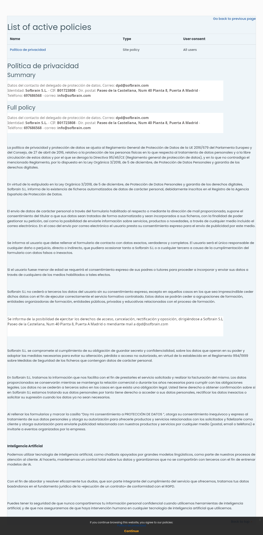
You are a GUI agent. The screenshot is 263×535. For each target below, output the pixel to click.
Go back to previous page (234, 18)
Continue (131, 531)
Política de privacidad (28, 49)
